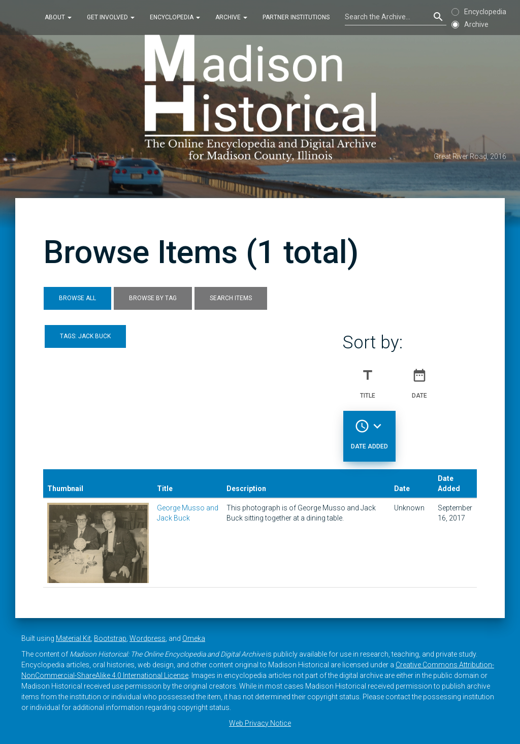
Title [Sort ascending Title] (367, 379)
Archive (231, 17)
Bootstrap (110, 638)
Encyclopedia (175, 17)
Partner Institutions (296, 17)
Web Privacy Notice (260, 723)
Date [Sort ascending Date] (419, 379)
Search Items (231, 298)
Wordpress (147, 638)
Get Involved (111, 17)
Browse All (77, 298)
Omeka (193, 638)
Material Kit (73, 638)
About (58, 17)
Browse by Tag (153, 298)
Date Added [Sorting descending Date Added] (369, 430)
